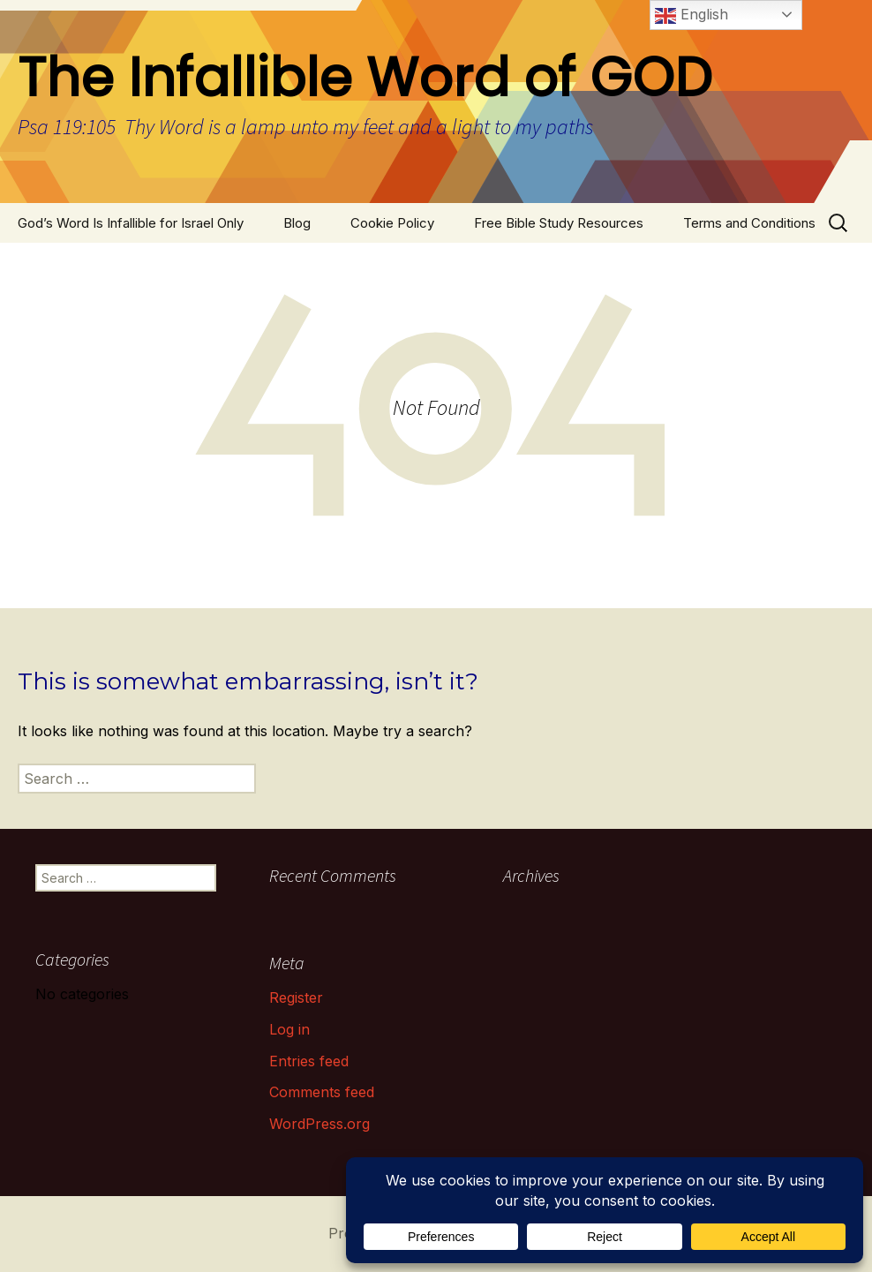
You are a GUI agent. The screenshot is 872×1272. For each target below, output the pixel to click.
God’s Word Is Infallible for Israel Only (131, 223)
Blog (297, 223)
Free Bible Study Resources (558, 223)
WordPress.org (319, 1124)
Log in (289, 1029)
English (691, 15)
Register (296, 997)
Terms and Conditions (749, 223)
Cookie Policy (392, 223)
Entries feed (309, 1061)
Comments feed (321, 1092)
